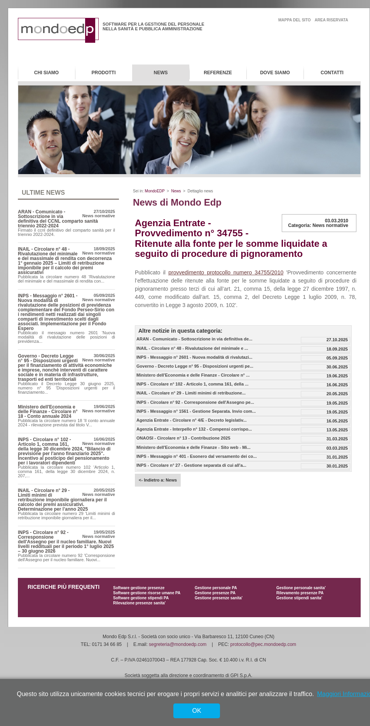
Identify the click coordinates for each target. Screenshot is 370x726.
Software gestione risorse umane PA (146, 593)
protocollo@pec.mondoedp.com (263, 644)
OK (196, 710)
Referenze (218, 72)
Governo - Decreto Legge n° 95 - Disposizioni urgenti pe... (194, 366)
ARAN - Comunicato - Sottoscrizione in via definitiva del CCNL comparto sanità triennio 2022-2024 (58, 219)
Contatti (332, 72)
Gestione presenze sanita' (219, 598)
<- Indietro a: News (158, 480)
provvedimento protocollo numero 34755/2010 (225, 272)
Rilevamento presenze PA (300, 593)
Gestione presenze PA (215, 593)
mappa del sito (294, 20)
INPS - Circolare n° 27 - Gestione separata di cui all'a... (191, 465)
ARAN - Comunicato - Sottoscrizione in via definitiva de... (194, 339)
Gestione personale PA (216, 588)
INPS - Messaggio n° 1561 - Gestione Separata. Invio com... (196, 411)
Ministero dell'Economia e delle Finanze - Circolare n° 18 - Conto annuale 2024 (48, 411)
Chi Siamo (46, 72)
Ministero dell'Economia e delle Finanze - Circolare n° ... (193, 375)
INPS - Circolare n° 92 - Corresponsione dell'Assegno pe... (195, 402)
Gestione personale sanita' (301, 588)
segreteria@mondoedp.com (177, 644)
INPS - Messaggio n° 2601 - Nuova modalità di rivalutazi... (194, 357)
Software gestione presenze (138, 588)
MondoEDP (155, 191)
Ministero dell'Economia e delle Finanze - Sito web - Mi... (193, 447)
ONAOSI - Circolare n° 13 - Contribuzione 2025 (183, 438)
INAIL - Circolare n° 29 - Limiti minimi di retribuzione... (191, 393)
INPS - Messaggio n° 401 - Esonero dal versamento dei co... (196, 456)
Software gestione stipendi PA (141, 598)
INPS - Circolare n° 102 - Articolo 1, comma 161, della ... (192, 384)
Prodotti (104, 72)
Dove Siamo (275, 72)
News (161, 72)
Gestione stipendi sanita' (299, 598)
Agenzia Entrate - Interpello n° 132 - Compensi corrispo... (194, 429)
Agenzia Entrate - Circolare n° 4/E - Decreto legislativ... (191, 420)
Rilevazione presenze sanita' (139, 603)
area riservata (331, 20)
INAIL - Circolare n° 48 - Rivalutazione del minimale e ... (192, 348)
